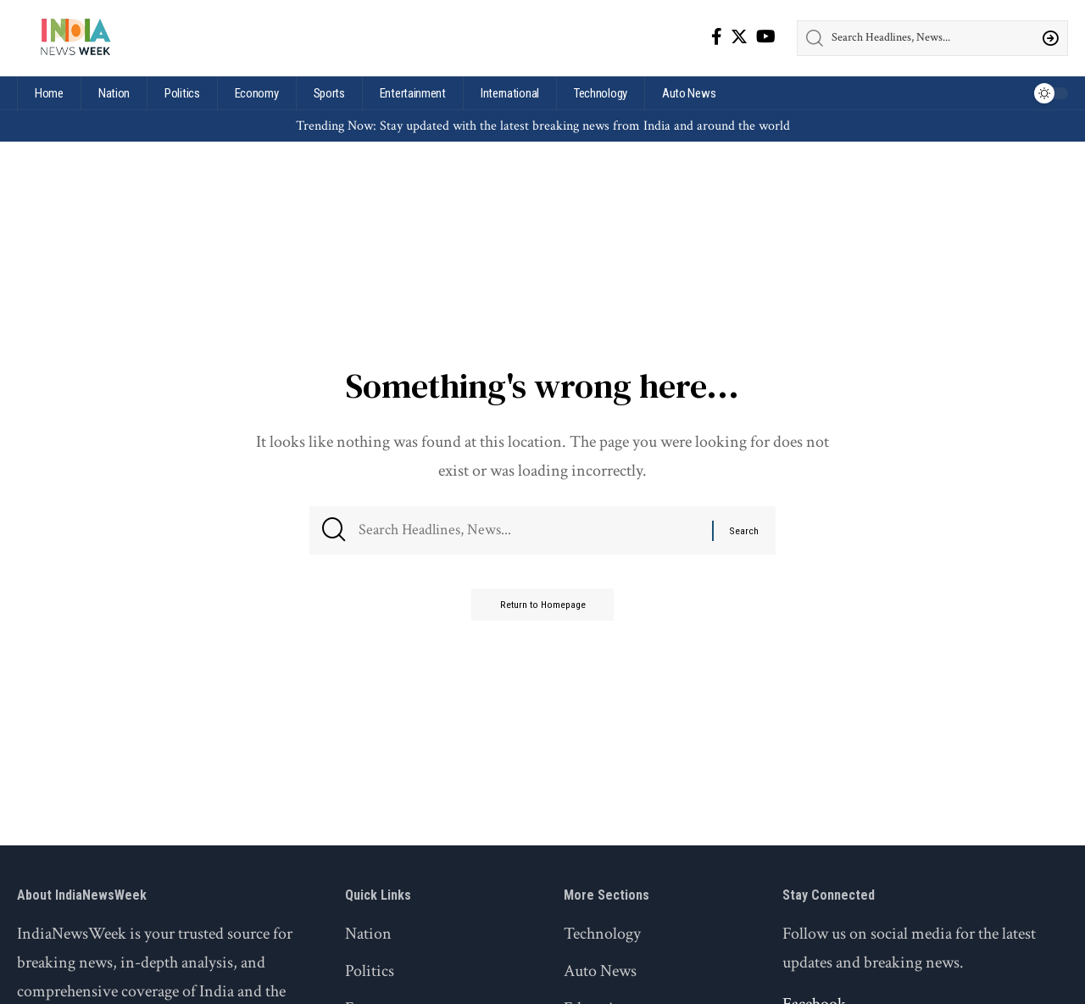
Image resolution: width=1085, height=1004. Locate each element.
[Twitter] (739, 36)
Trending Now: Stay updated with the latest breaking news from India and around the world (543, 126)
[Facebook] (716, 36)
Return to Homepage (542, 612)
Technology (602, 934)
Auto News (600, 971)
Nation (368, 934)
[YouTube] (766, 36)
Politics (369, 971)
